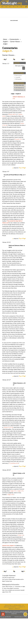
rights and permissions (10, 607)
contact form (14, 613)
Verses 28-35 (6, 470)
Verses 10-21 (6, 242)
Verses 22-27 (6, 380)
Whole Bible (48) (19, 85)
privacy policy (17, 605)
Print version (18, 75)
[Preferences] (26, 7)
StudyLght (9, 3)
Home (5, 39)
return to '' (20, 168)
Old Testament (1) (19, 87)
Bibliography (18, 79)
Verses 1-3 (5, 63)
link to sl (17, 608)
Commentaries (14, 39)
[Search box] (18, 68)
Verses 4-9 (5, 171)
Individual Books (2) (20, 90)
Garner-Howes (15, 41)
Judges (5, 44)
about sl (11, 608)
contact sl (20, 607)
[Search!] (23, 68)
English (5, 41)
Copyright (17, 77)
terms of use (8, 605)
